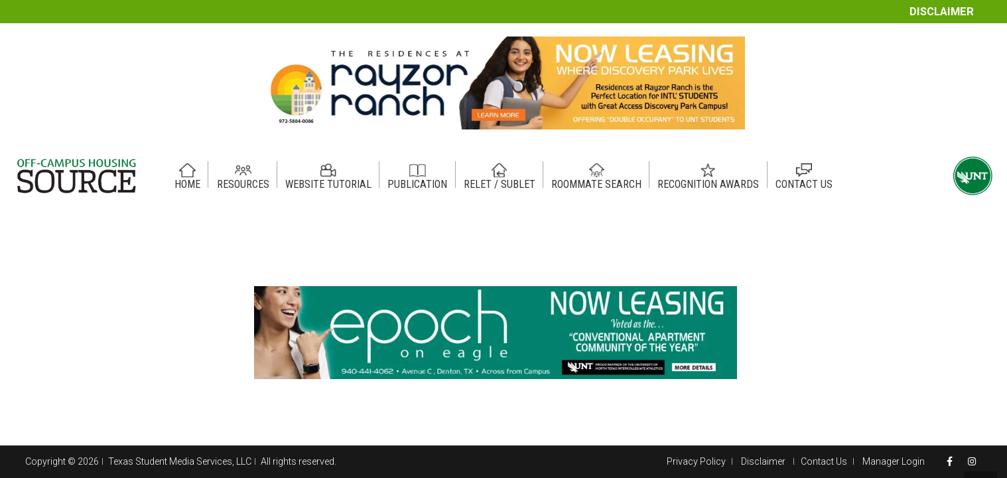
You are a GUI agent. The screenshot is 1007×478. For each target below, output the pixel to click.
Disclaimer (941, 11)
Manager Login (893, 461)
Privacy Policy (696, 461)
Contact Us (824, 461)
